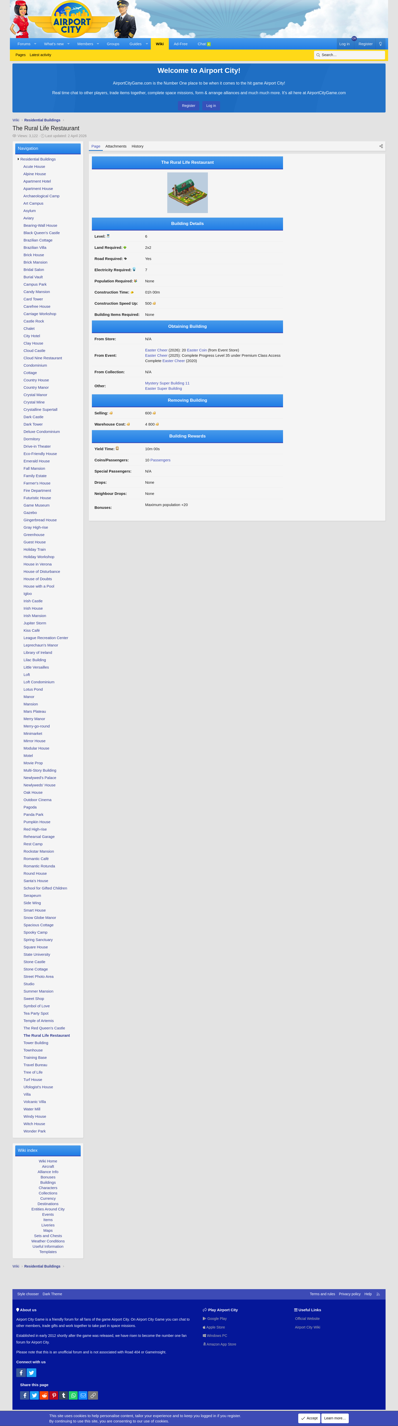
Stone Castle (34, 962)
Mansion (31, 704)
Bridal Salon (34, 269)
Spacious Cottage (39, 925)
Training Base (35, 1057)
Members (85, 44)
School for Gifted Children (45, 888)
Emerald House (37, 461)
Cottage (30, 372)
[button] (35, 44)
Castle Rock (34, 321)
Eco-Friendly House (40, 453)
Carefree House (37, 306)
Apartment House (38, 188)
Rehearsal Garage (39, 836)
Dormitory (32, 439)
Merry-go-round (37, 726)
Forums (24, 44)
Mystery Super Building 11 (167, 383)
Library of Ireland (38, 652)
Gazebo (30, 512)
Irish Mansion (35, 615)
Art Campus (33, 203)
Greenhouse (34, 534)
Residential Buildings (38, 159)
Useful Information (47, 1246)
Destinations (48, 1204)
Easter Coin (197, 350)
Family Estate (35, 476)
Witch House (34, 1124)
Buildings (48, 1182)
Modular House (36, 748)
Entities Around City (48, 1209)
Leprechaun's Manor (41, 645)
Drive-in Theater (37, 446)
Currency (48, 1198)
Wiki (160, 44)
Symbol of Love (37, 1006)
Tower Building (35, 1043)
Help (368, 1294)
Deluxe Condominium (42, 431)
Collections (48, 1193)
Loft (27, 674)
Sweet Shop (34, 998)
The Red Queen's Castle (44, 1028)
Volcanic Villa (35, 1101)
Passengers (161, 460)
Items (48, 1220)
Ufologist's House (38, 1087)
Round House (35, 873)
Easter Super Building (163, 388)
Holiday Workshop (39, 557)
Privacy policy (350, 1294)
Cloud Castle (34, 350)
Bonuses (48, 1177)
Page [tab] (95, 146)
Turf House (32, 1079)
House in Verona (38, 564)
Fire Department (37, 490)
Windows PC (215, 1336)
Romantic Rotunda (39, 866)
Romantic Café (36, 858)
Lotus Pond (33, 689)
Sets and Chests (48, 1236)
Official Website (307, 1319)
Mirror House (35, 741)
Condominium (35, 365)
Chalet (29, 328)
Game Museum (37, 505)
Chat (204, 44)
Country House (36, 380)
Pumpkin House (37, 822)
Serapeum (32, 895)
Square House (36, 947)
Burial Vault (33, 277)
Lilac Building (35, 660)
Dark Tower (33, 424)
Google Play (215, 1319)
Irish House (33, 608)
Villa (27, 1094)
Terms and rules (322, 1294)
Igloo (28, 593)
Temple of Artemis (38, 1020)
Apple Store (214, 1327)
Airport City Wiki (307, 1327)
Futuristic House (37, 498)
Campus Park (35, 284)
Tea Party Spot (35, 1013)
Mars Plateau (35, 711)
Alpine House (34, 174)
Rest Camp (33, 844)
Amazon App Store (219, 1344)
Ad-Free (181, 44)
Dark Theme (52, 1294)
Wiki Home (48, 1161)
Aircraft (48, 1166)
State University (37, 954)
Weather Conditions (47, 1241)
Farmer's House (37, 483)
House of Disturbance (42, 571)
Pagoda (30, 807)
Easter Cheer (156, 350)
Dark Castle (33, 417)
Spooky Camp (35, 932)
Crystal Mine (34, 402)
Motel (28, 755)
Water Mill (32, 1109)
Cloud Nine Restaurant (43, 358)
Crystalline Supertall (40, 409)
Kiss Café (32, 630)
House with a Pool (39, 586)
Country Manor (36, 387)
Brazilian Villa (35, 247)
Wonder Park (35, 1131)
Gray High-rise (36, 527)
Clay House (33, 343)
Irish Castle (33, 601)
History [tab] (138, 146)
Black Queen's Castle (42, 233)
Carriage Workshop (40, 314)
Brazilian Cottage (38, 240)
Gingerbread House (40, 520)
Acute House (34, 166)
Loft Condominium (39, 682)
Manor (29, 696)
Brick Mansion (35, 262)
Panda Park (33, 814)
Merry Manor (34, 719)
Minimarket (33, 733)
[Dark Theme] (380, 44)
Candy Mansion (37, 291)
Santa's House (36, 881)
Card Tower (33, 299)
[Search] (349, 55)
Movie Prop (33, 763)
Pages (20, 55)
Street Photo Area (39, 976)
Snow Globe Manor (40, 917)
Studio (29, 984)
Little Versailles (36, 667)
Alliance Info (48, 1172)
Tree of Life (32, 1072)
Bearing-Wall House (40, 225)
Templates (48, 1252)
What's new (54, 44)
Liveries (48, 1225)
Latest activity (40, 55)
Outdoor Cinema (38, 800)
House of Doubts (38, 579)
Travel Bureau (35, 1065)
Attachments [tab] (115, 146)
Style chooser (28, 1294)
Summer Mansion (39, 991)
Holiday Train (35, 549)
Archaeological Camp (41, 196)
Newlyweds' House (40, 785)
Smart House (35, 910)
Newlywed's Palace (40, 777)
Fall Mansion (34, 468)
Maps (48, 1230)
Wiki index (27, 1150)
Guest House (35, 542)
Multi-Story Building (40, 770)
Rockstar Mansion (39, 851)
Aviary (28, 218)
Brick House (34, 255)
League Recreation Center (46, 638)
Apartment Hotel (37, 181)
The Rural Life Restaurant (47, 1035)
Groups (113, 44)
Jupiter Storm (35, 623)
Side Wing (32, 903)
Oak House (33, 792)
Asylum (29, 210)
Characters (48, 1188)
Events (48, 1214)
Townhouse (33, 1050)
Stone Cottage (36, 969)
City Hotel (32, 336)
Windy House (35, 1116)
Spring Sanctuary (38, 939)
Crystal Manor (35, 395)
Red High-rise (35, 829)
